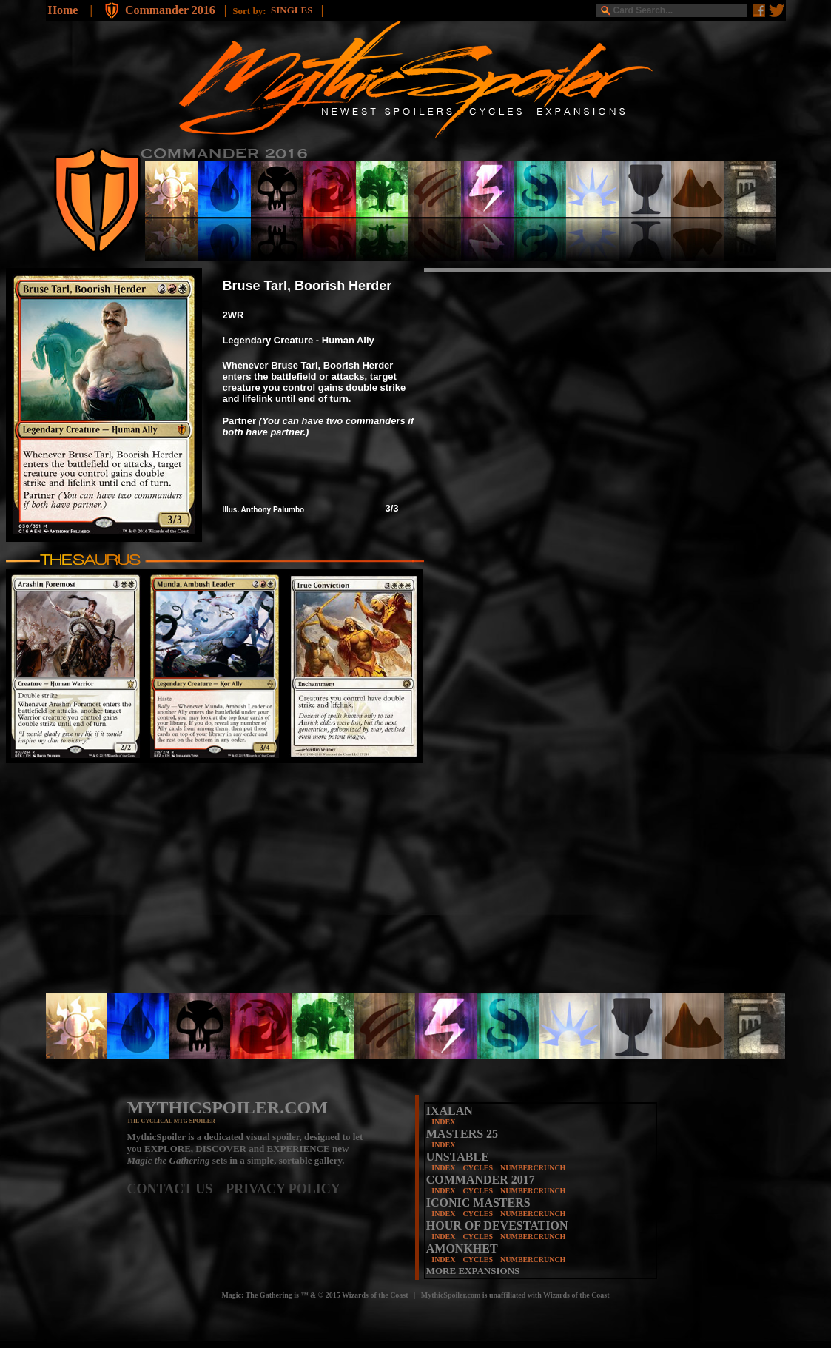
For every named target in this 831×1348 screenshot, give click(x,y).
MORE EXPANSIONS (473, 1270)
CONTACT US (176, 1188)
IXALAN (449, 1110)
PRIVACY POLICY (283, 1188)
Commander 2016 (171, 10)
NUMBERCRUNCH (532, 1168)
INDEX (443, 1122)
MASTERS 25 (462, 1133)
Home (63, 10)
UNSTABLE (457, 1156)
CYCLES (477, 1168)
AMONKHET (462, 1248)
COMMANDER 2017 (480, 1179)
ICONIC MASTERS (478, 1202)
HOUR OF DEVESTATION (497, 1225)
